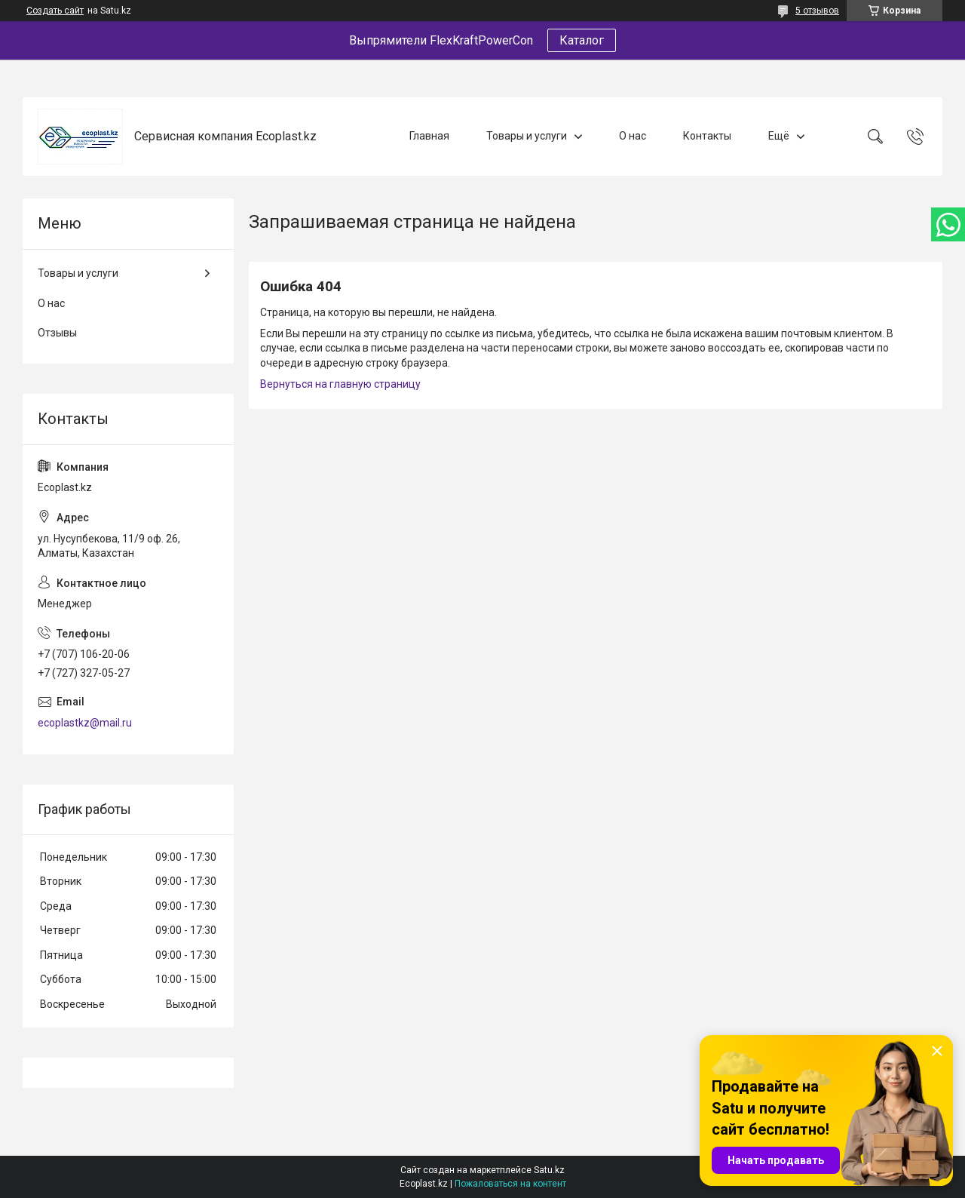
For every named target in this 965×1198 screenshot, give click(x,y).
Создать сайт (55, 10)
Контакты (707, 136)
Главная (429, 136)
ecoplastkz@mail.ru (85, 723)
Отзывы (57, 333)
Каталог (581, 40)
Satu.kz (549, 1170)
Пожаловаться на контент (510, 1183)
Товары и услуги (526, 136)
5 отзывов (817, 10)
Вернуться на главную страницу (340, 384)
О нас (632, 136)
